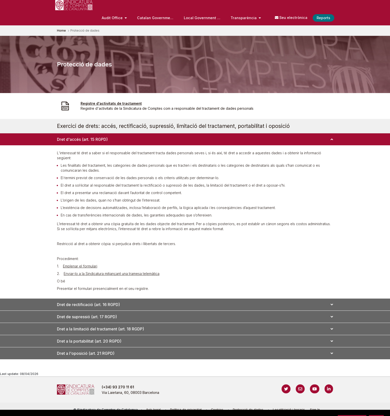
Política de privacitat (186, 410)
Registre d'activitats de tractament (111, 103)
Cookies (217, 410)
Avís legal (153, 410)
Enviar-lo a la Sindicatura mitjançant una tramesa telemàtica (111, 273)
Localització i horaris (289, 410)
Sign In (315, 410)
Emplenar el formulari (80, 266)
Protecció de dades (248, 410)
